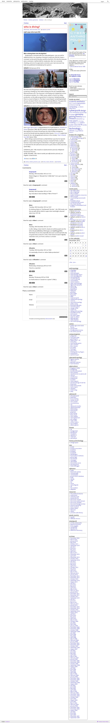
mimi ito (72, 301)
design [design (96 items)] (83, 110)
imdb (71, 477)
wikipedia (73, 489)
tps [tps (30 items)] (81, 129)
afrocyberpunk (74, 396)
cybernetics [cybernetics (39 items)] (72, 108)
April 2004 (73, 699)
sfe (71, 486)
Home (25, 20)
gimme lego (73, 457)
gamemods (73, 147)
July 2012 (72, 583)
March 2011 (73, 602)
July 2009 (72, 623)
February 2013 (74, 573)
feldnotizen (73, 289)
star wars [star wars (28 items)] (74, 126)
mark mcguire (74, 381)
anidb (72, 470)
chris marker (74, 402)
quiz (39, 161)
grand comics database (77, 476)
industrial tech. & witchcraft (78, 374)
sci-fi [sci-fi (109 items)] (80, 124)
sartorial (72, 176)
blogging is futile (75, 368)
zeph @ (74, 79)
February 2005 (74, 693)
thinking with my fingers (77, 352)
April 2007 (73, 655)
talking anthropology (76, 311)
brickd (72, 447)
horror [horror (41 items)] (84, 117)
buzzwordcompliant (76, 371)
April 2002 (73, 715)
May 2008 (73, 636)
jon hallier (73, 347)
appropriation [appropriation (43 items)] (81, 103)
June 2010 (73, 615)
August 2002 (73, 710)
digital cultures (74, 359)
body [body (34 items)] (77, 105)
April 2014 (73, 566)
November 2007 (75, 645)
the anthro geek (75, 315)
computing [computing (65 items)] (73, 107)
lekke (71, 296)
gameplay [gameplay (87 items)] (79, 114)
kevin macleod (74, 507)
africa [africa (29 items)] (70, 103)
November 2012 (75, 577)
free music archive (75, 499)
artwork (72, 139)
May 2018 (73, 542)
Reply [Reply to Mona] (66, 216)
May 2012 (73, 586)
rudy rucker (73, 420)
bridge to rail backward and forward (78, 206)
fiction (73, 158)
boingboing (73, 369)
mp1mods (74, 148)
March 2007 (73, 656)
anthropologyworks (76, 276)
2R (71, 429)
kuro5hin (73, 380)
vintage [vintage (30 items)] (76, 131)
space (72, 180)
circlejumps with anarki (77, 202)
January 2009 (74, 626)
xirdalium (7, 721)
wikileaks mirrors (75, 518)
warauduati (73, 438)
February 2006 (74, 675)
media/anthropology (76, 299)
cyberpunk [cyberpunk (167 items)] (74, 110)
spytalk (72, 517)
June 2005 (73, 687)
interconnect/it (48, 318)
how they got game (75, 343)
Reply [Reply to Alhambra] (66, 255)
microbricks (73, 458)
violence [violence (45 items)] (80, 131)
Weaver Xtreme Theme (103, 721)
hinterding (73, 342)
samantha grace (75, 307)
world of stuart (74, 355)
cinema (41, 20)
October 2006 (74, 664)
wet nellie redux (74, 191)
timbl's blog (73, 390)
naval (47, 161)
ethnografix (73, 288)
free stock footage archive (77, 504)
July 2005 (72, 685)
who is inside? (74, 193)
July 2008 (72, 633)
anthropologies (74, 273)
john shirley (73, 413)
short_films (75, 170)
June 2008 (73, 634)
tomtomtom (73, 353)
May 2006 (73, 671)
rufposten (73, 437)
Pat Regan (73, 220)
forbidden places (75, 201)
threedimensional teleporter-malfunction (77, 214)
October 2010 (74, 610)
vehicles (52, 161)
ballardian (73, 397)
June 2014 (73, 563)
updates (72, 183)
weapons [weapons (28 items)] (71, 132)
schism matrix (74, 422)
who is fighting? (74, 192)
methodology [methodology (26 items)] (81, 121)
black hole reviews (75, 472)
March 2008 (73, 639)
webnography (74, 318)
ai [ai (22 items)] (72, 103)
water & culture (74, 317)
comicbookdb (74, 473)
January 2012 (74, 592)
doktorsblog (73, 409)
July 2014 (72, 561)
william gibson (74, 425)
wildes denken (74, 320)
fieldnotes (73, 145)
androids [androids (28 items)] (75, 103)
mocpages (73, 460)
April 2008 (73, 637)
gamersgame (74, 339)
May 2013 (73, 569)
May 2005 (73, 688)
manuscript (73, 163)
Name (31, 294)
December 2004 (74, 694)
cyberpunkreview (75, 407)
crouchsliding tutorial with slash (77, 198)
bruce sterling (74, 399)
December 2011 (74, 593)
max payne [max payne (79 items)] (73, 121)
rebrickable (73, 461)
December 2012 (74, 576)
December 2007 (74, 643)
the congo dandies (75, 204)
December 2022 (74, 538)
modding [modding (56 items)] (72, 123)
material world (74, 298)
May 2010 (73, 617)
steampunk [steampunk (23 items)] (78, 126)
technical (74, 186)
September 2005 (75, 682)
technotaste (73, 314)
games (72, 153)
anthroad (73, 272)
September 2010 (75, 611)
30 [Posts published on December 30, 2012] (86, 256)
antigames (73, 336)
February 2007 (74, 658)
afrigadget (73, 270)
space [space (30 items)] (70, 126)
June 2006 (73, 669)
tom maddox (74, 423)
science (72, 177)
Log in (102, 1)
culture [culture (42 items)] (81, 107)
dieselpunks (73, 529)
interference (73, 377)
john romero (74, 346)
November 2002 (75, 709)
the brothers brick (75, 463)
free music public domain (77, 501)
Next (66, 23)
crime (44, 161)
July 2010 (72, 614)
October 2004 (74, 697)
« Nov (70, 262)
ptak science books (75, 385)
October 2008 (74, 630)
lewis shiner (73, 415)
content (74, 185)
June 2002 (73, 713)
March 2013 (73, 572)
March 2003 (73, 703)
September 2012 (75, 580)
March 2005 (73, 691)
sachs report (74, 387)
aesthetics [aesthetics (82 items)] (81, 101)
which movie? (74, 196)
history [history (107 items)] (79, 116)
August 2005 (73, 684)
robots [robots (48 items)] (76, 125)
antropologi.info (75, 277)
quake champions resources (78, 195)
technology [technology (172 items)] (74, 128)
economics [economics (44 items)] (76, 112)
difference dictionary (76, 530)
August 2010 (73, 612)
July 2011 (72, 599)
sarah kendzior (74, 364)
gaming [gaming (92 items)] (72, 116)
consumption (74, 280)
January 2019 (74, 541)
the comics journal (75, 331)
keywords (73, 295)
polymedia (73, 384)
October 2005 (74, 681)
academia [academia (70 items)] (72, 101)
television (74, 172)
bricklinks (73, 450)
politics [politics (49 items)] (82, 123)
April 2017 (73, 551)
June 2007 (73, 652)
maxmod (9, 1)
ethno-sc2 (73, 361)
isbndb (72, 479)
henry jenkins (74, 372)
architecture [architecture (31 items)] (72, 105)
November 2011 (75, 595)
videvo (72, 511)
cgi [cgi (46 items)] (79, 105)
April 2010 (73, 618)
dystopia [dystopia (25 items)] (71, 112)
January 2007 (74, 659)
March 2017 (73, 553)
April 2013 (73, 570)
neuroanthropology (76, 302)
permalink (58, 161)
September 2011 (75, 598)
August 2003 (73, 700)
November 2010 (75, 608)
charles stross (74, 400)
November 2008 (75, 628)
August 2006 (73, 666)
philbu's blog (74, 304)
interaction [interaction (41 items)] (79, 119)
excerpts (74, 157)
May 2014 (73, 564)
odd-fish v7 (73, 435)
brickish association (76, 448)
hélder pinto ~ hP (75, 340)
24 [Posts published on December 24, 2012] (70, 256)
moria (72, 483)
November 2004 (75, 696)
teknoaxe (73, 510)
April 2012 (73, 588)
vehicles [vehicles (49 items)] (71, 131)
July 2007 (72, 650)
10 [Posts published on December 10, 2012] (70, 250)
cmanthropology (75, 279)
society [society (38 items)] (85, 125)
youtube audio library (76, 513)
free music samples (76, 502)
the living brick (74, 464)
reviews (72, 56)
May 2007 (73, 653)
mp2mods (74, 150)
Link (30, 181)
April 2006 (73, 672)
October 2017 (74, 544)
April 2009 (73, 624)
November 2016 (75, 554)
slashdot (72, 388)
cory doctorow (74, 403)
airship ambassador (76, 523)
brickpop (72, 451)
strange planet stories (76, 330)
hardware (73, 154)
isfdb (71, 480)
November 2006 (75, 662)
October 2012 (74, 579)
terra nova (73, 350)
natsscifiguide (74, 485)
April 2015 (73, 556)
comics (72, 142)
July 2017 (72, 547)
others (73, 151)
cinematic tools (74, 497)
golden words (75, 160)
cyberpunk (16, 1)
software (72, 179)
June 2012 (73, 585)
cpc (71, 404)
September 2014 (75, 560)
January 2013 (74, 575)
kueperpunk (32, 172)
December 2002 (74, 707)
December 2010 (74, 607)
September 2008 (75, 631)
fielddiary (73, 144)
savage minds (74, 308)
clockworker (73, 527)
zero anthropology (75, 321)
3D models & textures (76, 494)
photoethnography (75, 305)
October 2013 (74, 567)
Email (30, 300)
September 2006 (75, 665)
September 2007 (75, 647)
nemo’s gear (81, 220)
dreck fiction (73, 410)
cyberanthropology (77, 138)
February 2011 (74, 604)
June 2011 (73, 601)
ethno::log (73, 286)
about (3, 1)
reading (31, 1)
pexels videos (74, 508)
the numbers (74, 488)
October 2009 (74, 621)
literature (73, 155)
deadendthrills (74, 498)
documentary (75, 169)
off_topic (72, 173)
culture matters (74, 282)
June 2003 (73, 701)
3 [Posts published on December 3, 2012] (70, 248)
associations (74, 141)
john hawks (73, 293)
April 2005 (73, 690)
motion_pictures (33, 20)
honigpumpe (74, 431)
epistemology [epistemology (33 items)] (83, 112)
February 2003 (74, 704)
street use (73, 309)
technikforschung (75, 312)
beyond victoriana (75, 524)
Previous (25, 23)
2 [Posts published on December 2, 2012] (85, 245)
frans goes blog (74, 337)
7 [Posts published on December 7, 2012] (80, 248)
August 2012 (73, 582)
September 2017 (75, 545)
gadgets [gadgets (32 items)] (73, 114)
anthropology (74, 137)
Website (31, 305)
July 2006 (72, 668)
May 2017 (73, 550)
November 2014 (75, 557)
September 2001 (75, 717)
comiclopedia (74, 475)
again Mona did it (32, 127)
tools (71, 182)
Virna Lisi (57, 133)
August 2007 (73, 649)
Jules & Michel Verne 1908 (77, 66)
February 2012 (74, 591)
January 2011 (74, 605)
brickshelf (73, 453)
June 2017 (73, 548)
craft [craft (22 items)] (78, 107)
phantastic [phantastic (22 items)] (78, 122)
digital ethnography (76, 285)
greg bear (73, 412)
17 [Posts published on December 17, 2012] (70, 253)
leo (71, 482)
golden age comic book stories (77, 326)
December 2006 (74, 661)
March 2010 (73, 620)
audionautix (73, 495)
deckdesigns (73, 454)
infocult (72, 375)
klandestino (73, 432)
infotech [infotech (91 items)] (72, 118)
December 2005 (74, 678)
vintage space (74, 442)
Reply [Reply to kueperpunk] (66, 181)
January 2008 (74, 642)
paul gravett (73, 328)
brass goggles (74, 526)
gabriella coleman (75, 362)
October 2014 (74, 559)
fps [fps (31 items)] (70, 114)
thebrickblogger (75, 466)
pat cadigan (73, 419)
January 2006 (74, 677)
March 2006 (73, 674)
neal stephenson (75, 418)
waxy (71, 391)
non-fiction (75, 161)
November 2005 (75, 680)
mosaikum (73, 434)
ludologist (73, 349)
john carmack (74, 345)
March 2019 (73, 540)
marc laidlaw (74, 416)
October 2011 (74, 596)
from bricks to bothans (77, 456)
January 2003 (74, 706)
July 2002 (72, 712)
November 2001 (75, 716)
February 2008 (74, 640)
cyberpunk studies (75, 406)
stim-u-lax (77, 211)
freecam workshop (75, 505)
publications (24, 1)
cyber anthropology (76, 283)
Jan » (74, 262)
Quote (33, 181)
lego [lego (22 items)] (83, 118)
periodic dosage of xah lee (77, 383)
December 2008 (74, 627)
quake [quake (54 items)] (71, 125)
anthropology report (76, 274)
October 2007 (74, 646)
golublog (72, 292)
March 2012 (73, 589)
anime (73, 166)
